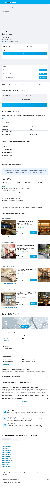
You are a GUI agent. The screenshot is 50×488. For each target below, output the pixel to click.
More (3, 118)
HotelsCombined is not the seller (26, 477)
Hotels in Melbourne (6, 450)
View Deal (33, 232)
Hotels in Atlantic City (7, 460)
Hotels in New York (6, 458)
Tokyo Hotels (32, 7)
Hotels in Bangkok (6, 466)
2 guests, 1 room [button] (7, 50)
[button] (2, 2)
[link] (9, 236)
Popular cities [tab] (6, 439)
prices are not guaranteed (33, 472)
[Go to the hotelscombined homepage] (10, 2)
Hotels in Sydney (6, 452)
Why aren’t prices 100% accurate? (26, 482)
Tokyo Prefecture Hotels (20, 7)
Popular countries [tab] (15, 439)
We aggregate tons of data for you (26, 479)
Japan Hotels (8, 7)
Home (3, 7)
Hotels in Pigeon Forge (7, 454)
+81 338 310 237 (6, 39)
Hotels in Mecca (5, 448)
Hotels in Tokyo (5, 464)
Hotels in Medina (6, 456)
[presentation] (10, 11)
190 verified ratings (13, 41)
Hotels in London (6, 462)
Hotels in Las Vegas (6, 446)
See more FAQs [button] (25, 401)
